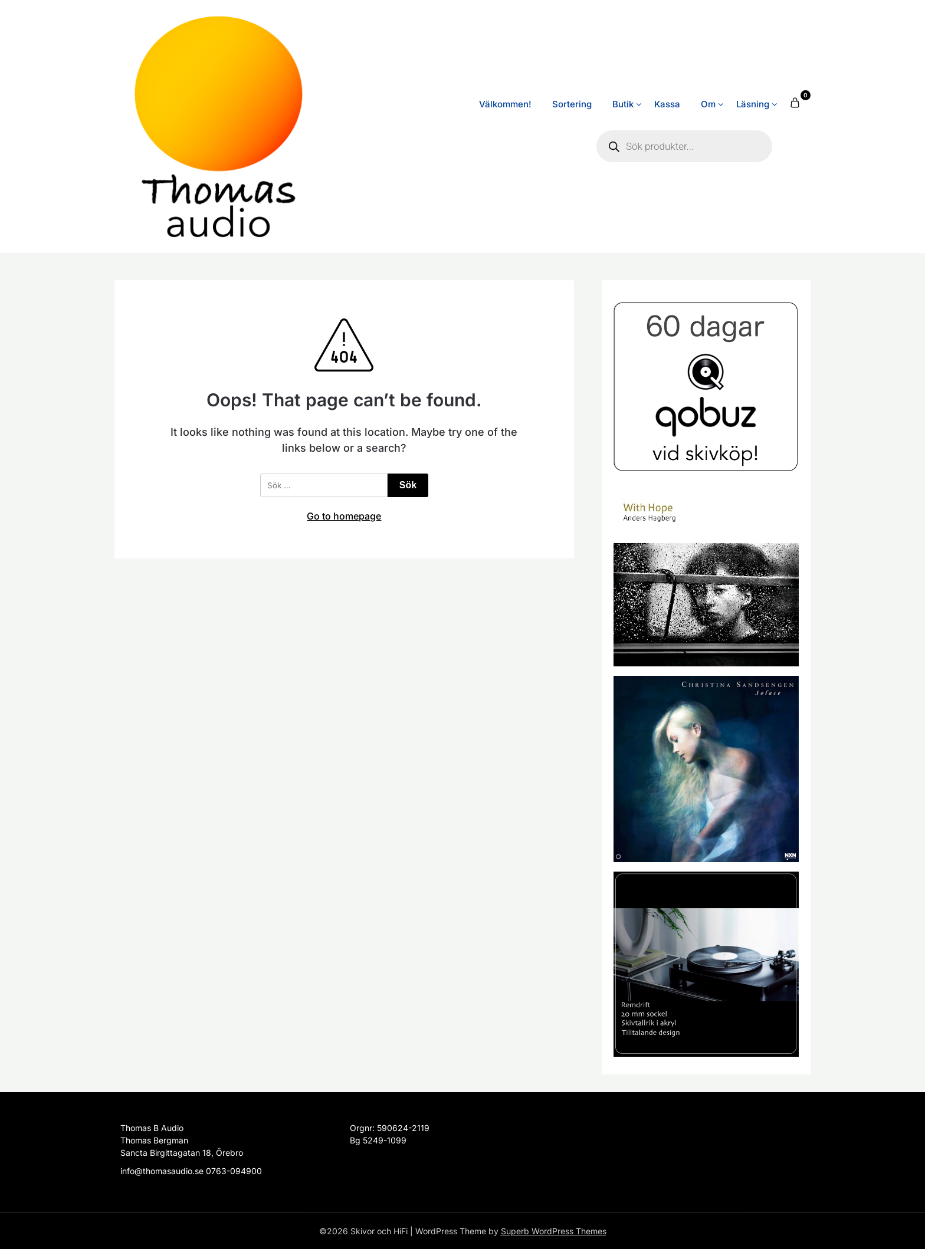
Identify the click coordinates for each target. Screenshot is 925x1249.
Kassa (667, 104)
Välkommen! (505, 104)
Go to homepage (344, 516)
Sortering (572, 104)
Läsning (752, 104)
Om (708, 104)
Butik (623, 104)
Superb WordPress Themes (553, 1231)
